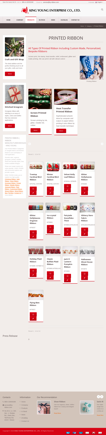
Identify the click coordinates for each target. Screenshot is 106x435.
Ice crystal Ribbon (51, 216)
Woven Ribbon (9, 191)
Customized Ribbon (16, 189)
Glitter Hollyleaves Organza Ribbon (35, 219)
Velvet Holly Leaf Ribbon (69, 175)
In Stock (41, 20)
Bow (6, 193)
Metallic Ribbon (14, 185)
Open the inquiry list (8, 2)
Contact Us (75, 20)
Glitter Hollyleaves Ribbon (86, 177)
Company (19, 20)
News (53, 20)
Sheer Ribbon (14, 181)
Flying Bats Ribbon (34, 303)
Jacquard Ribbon (10, 187)
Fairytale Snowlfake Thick (69, 218)
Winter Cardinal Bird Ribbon (53, 177)
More (10, 74)
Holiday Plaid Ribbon (36, 260)
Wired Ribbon (19, 191)
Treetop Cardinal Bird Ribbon (36, 177)
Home (8, 20)
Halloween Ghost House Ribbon (87, 262)
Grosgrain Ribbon (10, 183)
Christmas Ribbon (10, 179)
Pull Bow (10, 193)
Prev (98, 396)
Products (30, 20)
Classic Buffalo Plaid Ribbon (52, 261)
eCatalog (64, 20)
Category (89, 26)
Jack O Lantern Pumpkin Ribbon (68, 263)
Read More (57, 413)
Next (101, 396)
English (98, 2)
